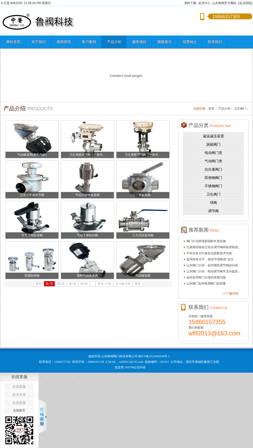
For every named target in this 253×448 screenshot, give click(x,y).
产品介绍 (114, 42)
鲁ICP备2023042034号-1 (154, 356)
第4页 (84, 283)
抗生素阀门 (213, 169)
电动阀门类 (213, 153)
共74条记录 (123, 283)
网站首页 (13, 42)
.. (92, 283)
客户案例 (89, 42)
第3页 (72, 283)
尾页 (138, 283)
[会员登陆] (245, 3)
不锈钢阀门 (213, 186)
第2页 (61, 283)
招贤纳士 (190, 42)
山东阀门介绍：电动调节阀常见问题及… (213, 271)
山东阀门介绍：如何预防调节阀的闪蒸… (213, 265)
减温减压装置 (213, 136)
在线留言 (19, 410)
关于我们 (38, 42)
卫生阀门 (240, 108)
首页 (211, 108)
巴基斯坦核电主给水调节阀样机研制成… (213, 247)
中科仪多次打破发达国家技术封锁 (209, 253)
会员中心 (204, 3)
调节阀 (213, 211)
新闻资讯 (64, 42)
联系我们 (215, 42)
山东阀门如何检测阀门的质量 (206, 283)
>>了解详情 (230, 293)
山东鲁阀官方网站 (224, 3)
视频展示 (164, 42)
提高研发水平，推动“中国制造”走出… (211, 259)
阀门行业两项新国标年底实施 (206, 241)
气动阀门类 (213, 161)
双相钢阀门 (213, 178)
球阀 (213, 203)
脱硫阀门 (213, 144)
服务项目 (139, 42)
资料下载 (190, 3)
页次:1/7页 (104, 283)
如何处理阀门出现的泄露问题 (206, 277)
